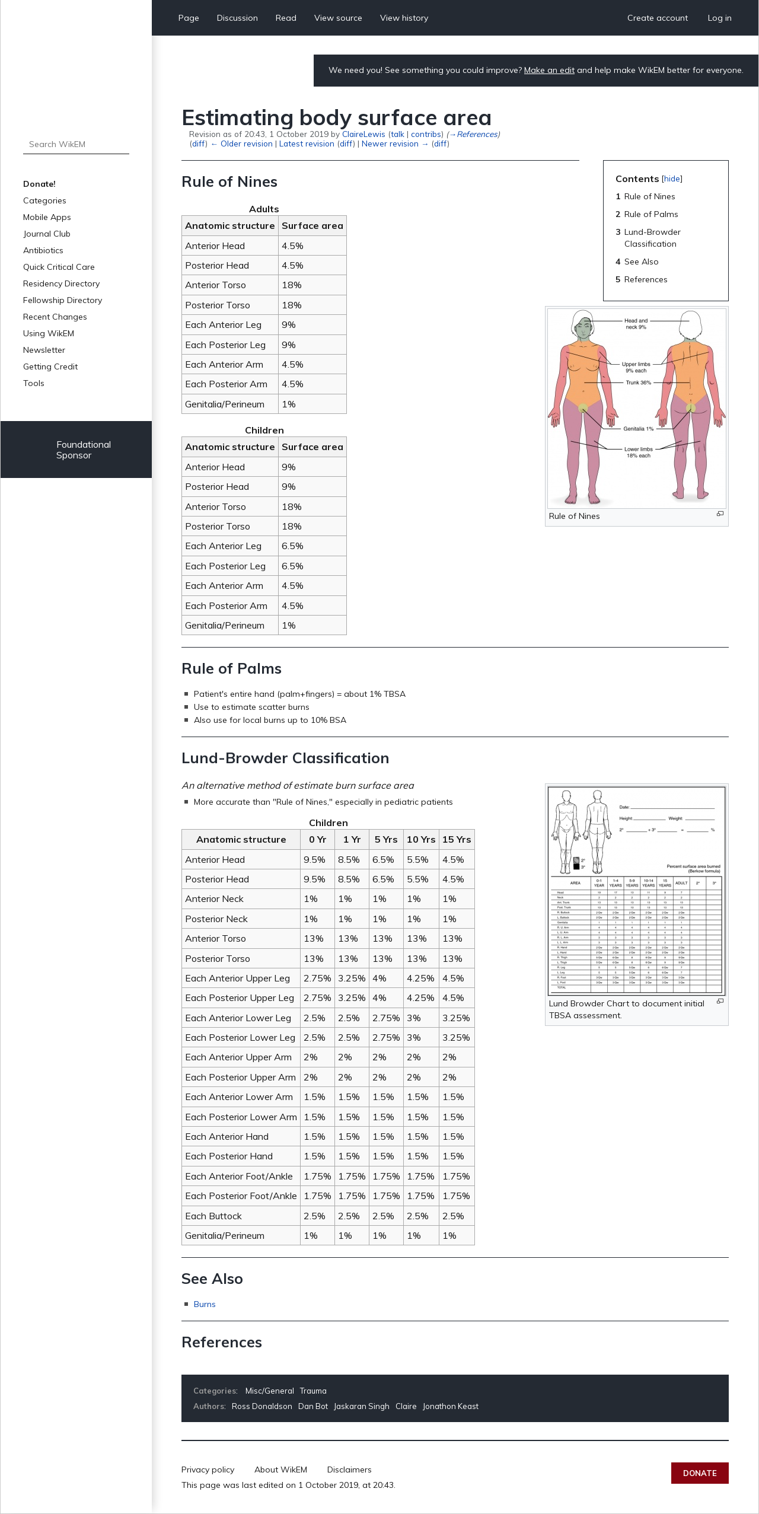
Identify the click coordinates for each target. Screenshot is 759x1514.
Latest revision (306, 143)
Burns (205, 1304)
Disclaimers (349, 1469)
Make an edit (549, 70)
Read (286, 17)
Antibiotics (43, 250)
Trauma (313, 1390)
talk (397, 134)
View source (338, 17)
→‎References (472, 134)
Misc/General (269, 1390)
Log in (720, 17)
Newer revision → (395, 143)
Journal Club (47, 233)
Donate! (39, 184)
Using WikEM (48, 333)
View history (404, 17)
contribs (426, 134)
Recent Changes (55, 316)
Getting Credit (50, 366)
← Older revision (241, 143)
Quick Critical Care (59, 267)
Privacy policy (207, 1469)
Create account (657, 17)
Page (188, 17)
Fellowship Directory (62, 300)
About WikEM (280, 1469)
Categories (44, 200)
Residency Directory (61, 283)
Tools (33, 383)
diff (198, 143)
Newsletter (44, 350)
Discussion (237, 17)
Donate (700, 1473)
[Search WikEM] (76, 144)
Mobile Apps (47, 217)
